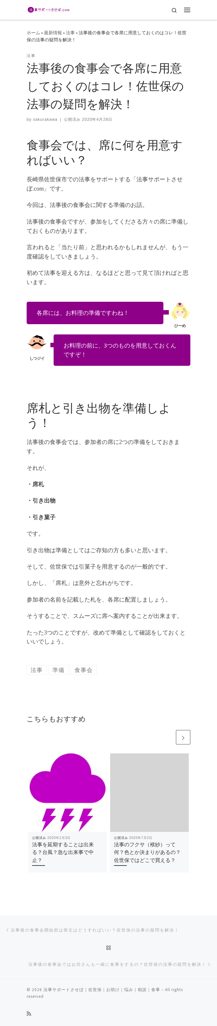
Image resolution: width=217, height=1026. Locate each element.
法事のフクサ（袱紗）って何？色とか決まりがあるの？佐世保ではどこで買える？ (147, 852)
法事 (70, 33)
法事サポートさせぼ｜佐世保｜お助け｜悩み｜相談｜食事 (101, 989)
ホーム (33, 33)
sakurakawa (45, 119)
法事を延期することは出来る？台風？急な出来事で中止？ (63, 852)
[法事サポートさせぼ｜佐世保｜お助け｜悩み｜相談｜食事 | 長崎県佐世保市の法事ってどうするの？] (48, 8)
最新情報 (53, 33)
